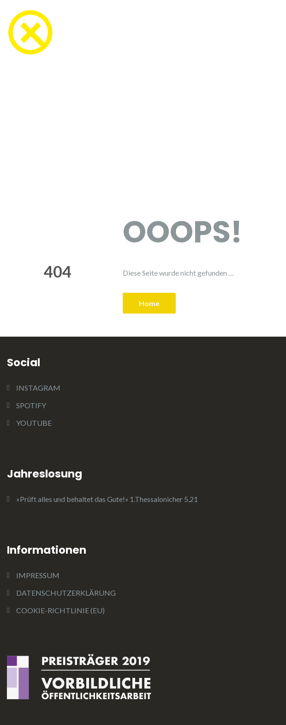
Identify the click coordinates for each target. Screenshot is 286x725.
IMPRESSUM (38, 575)
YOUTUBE (34, 422)
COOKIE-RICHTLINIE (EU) (60, 610)
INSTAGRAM (38, 387)
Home (149, 303)
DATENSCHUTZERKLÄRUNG (66, 592)
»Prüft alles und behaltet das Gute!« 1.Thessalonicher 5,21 (107, 499)
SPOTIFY (31, 405)
